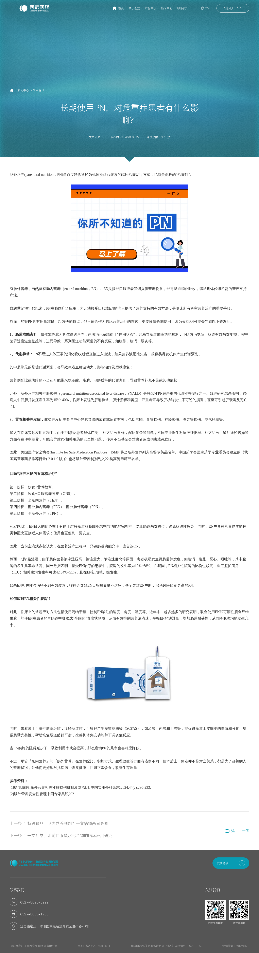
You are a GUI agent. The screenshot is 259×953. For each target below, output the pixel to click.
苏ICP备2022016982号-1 (94, 946)
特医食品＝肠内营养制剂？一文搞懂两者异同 (67, 823)
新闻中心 (23, 90)
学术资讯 (38, 90)
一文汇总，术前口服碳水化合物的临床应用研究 (69, 835)
